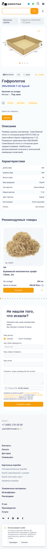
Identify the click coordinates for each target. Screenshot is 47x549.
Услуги (5, 512)
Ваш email (8, 361)
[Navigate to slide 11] (24, 298)
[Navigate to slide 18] (41, 298)
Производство (9, 508)
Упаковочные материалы (14, 488)
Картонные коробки (11, 465)
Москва (10, 339)
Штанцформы (8, 492)
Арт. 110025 (39, 75)
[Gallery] (23, 45)
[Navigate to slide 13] (29, 298)
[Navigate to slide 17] (39, 298)
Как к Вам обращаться (12, 343)
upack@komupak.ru (12, 429)
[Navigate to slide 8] (17, 298)
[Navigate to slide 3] (24, 63)
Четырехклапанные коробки (14, 469)
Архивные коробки (10, 481)
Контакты (6, 446)
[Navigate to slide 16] (36, 298)
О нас (4, 504)
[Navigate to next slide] (41, 44)
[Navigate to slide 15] (34, 298)
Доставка (20, 103)
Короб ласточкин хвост (12, 477)
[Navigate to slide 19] (44, 298)
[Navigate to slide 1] (19, 63)
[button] (5, 421)
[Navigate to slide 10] (22, 298)
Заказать (7, 118)
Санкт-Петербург (25, 339)
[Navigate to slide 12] (27, 298)
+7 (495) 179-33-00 (12, 424)
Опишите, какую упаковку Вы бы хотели (19, 371)
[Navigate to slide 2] (22, 63)
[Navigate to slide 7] (15, 298)
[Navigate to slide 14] (32, 298)
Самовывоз (32, 103)
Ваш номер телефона (12, 352)
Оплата (10, 103)
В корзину (18, 290)
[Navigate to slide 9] (19, 298)
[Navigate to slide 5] (10, 298)
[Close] (42, 528)
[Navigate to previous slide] (5, 44)
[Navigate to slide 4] (27, 63)
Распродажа (8, 496)
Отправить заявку (23, 404)
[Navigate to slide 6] (12, 298)
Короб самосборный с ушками (15, 473)
